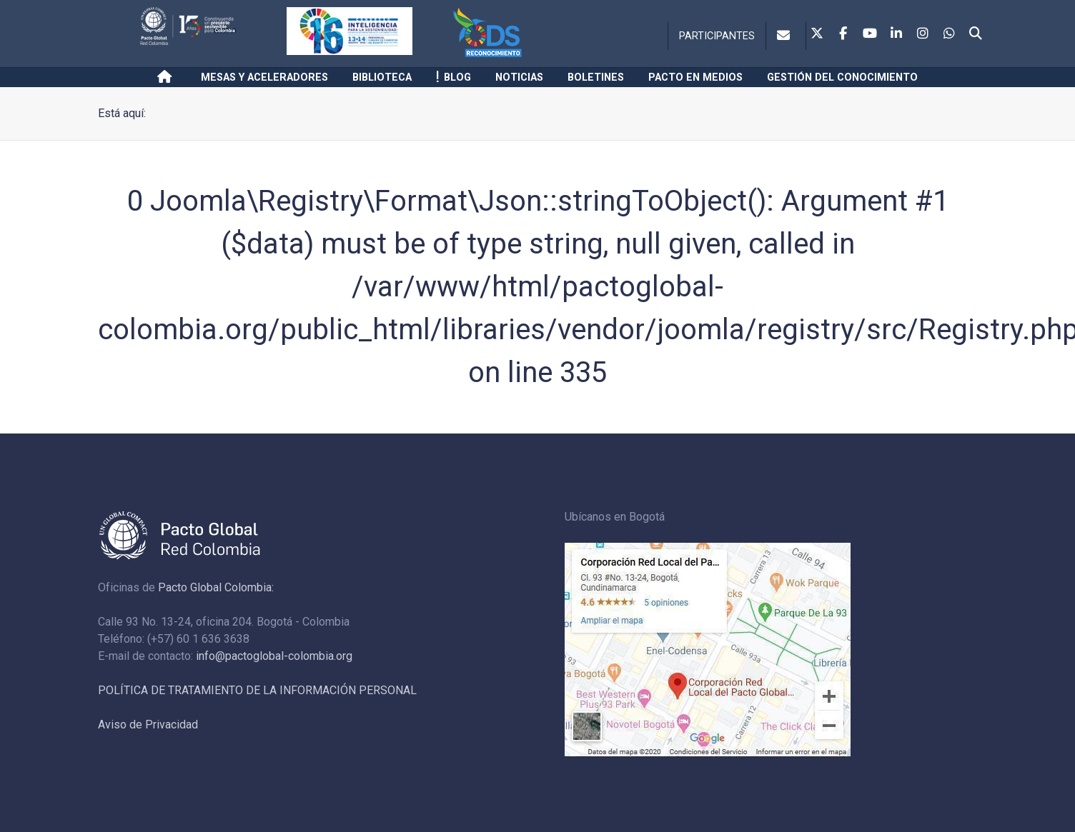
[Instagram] (922, 34)
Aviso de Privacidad (148, 724)
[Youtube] (870, 34)
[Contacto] (786, 35)
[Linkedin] (896, 34)
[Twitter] (817, 34)
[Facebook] (843, 34)
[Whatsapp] (949, 34)
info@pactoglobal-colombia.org (274, 656)
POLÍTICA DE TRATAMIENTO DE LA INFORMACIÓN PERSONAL (257, 690)
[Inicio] (167, 77)
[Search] (975, 34)
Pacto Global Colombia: (216, 587)
